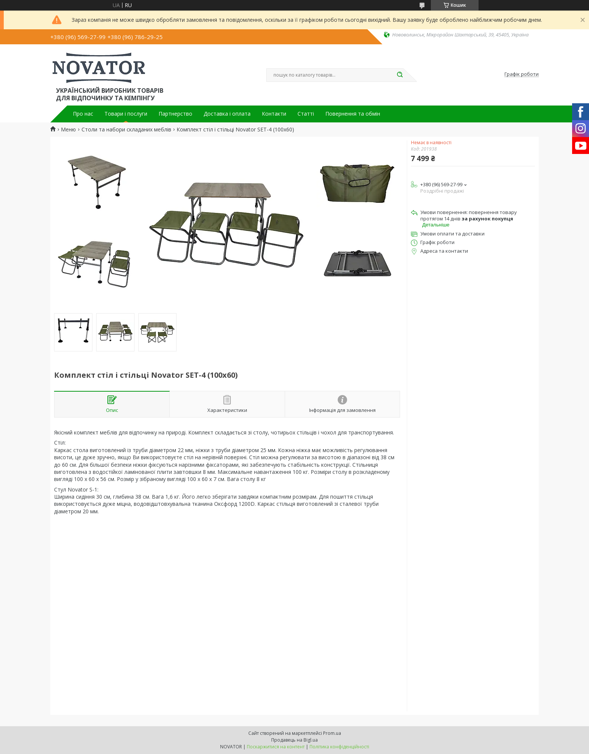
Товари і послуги (125, 113)
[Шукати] (399, 75)
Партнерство (175, 113)
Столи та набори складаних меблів (126, 129)
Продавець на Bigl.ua (294, 740)
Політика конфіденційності (339, 746)
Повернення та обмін (352, 113)
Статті (306, 113)
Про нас (83, 113)
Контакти (274, 113)
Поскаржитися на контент (276, 746)
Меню (68, 129)
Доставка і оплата (227, 113)
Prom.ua (332, 733)
